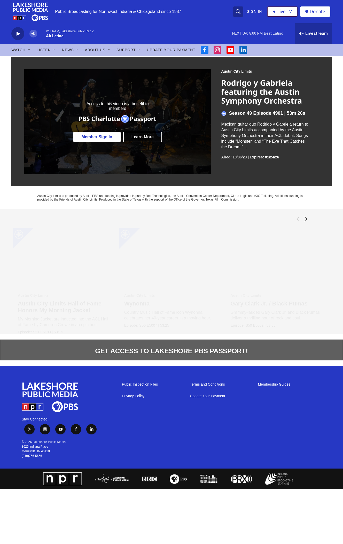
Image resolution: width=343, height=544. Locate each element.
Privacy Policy (133, 420)
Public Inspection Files (140, 408)
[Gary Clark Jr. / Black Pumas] (283, 261)
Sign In (254, 13)
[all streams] (313, 37)
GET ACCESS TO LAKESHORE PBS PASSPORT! (171, 375)
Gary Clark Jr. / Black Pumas (274, 307)
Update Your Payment (171, 54)
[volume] (33, 37)
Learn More (142, 141)
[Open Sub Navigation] (29, 54)
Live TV (283, 13)
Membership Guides (274, 408)
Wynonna (139, 307)
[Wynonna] (173, 261)
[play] (18, 38)
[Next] (305, 223)
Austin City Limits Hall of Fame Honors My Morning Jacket (60, 310)
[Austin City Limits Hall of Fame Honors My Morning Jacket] (65, 261)
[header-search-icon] (238, 13)
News (68, 54)
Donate (318, 13)
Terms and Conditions (207, 408)
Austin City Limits (236, 75)
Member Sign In (97, 141)
